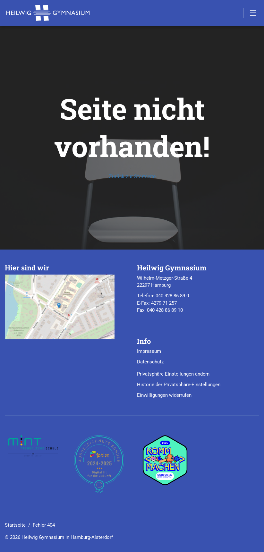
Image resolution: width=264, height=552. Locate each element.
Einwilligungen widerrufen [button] (164, 395)
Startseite (15, 525)
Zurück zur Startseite (132, 177)
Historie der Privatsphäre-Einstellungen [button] (178, 384)
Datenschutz (150, 362)
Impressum (149, 351)
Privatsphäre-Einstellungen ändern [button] (173, 374)
